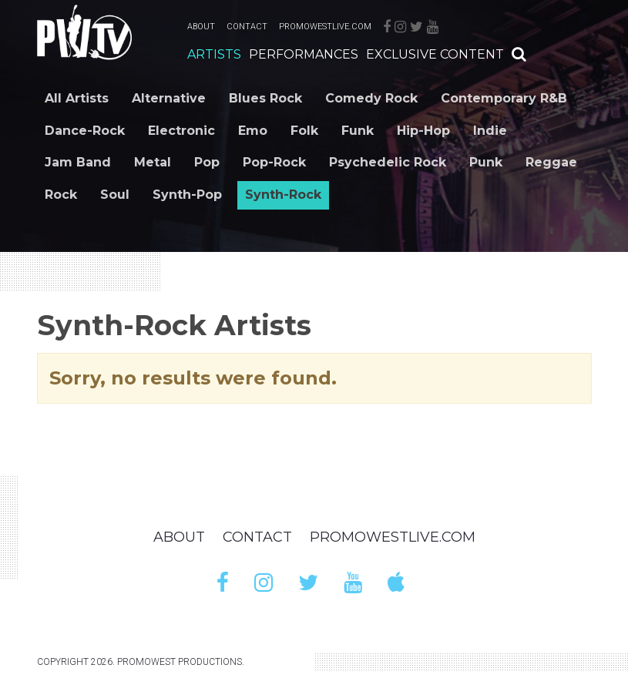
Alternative (169, 98)
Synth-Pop (187, 194)
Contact (247, 27)
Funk (357, 130)
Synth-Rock (283, 194)
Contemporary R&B (504, 98)
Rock (61, 194)
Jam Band (78, 162)
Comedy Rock (371, 98)
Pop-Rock (274, 162)
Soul (114, 194)
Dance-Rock (85, 130)
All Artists (77, 98)
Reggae (551, 162)
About (201, 27)
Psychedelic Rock (387, 162)
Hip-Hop (423, 130)
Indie (490, 130)
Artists (214, 54)
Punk (485, 162)
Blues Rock (265, 98)
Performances (303, 54)
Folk (304, 130)
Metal (152, 162)
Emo (252, 130)
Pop (207, 162)
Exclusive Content (435, 54)
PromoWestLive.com (325, 27)
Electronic (181, 130)
